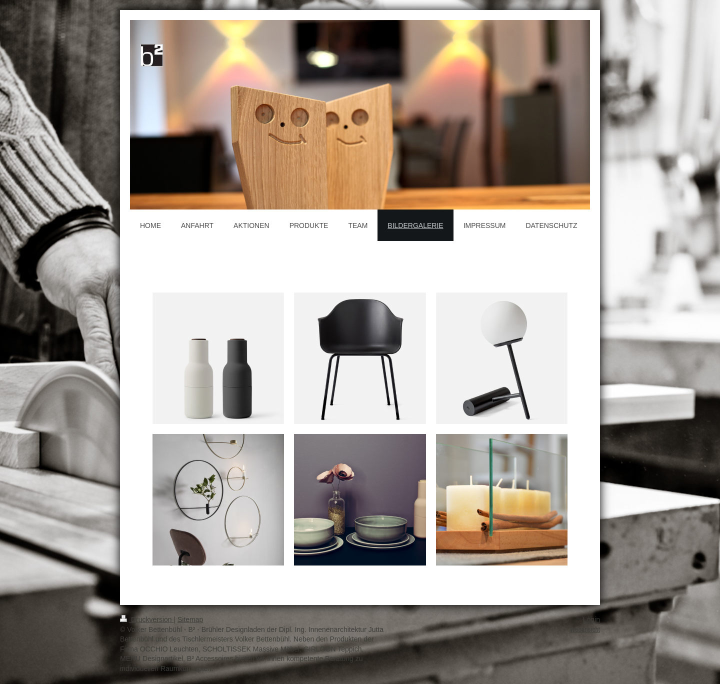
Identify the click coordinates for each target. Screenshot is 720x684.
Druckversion (147, 620)
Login (591, 620)
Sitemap (190, 620)
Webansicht (585, 629)
